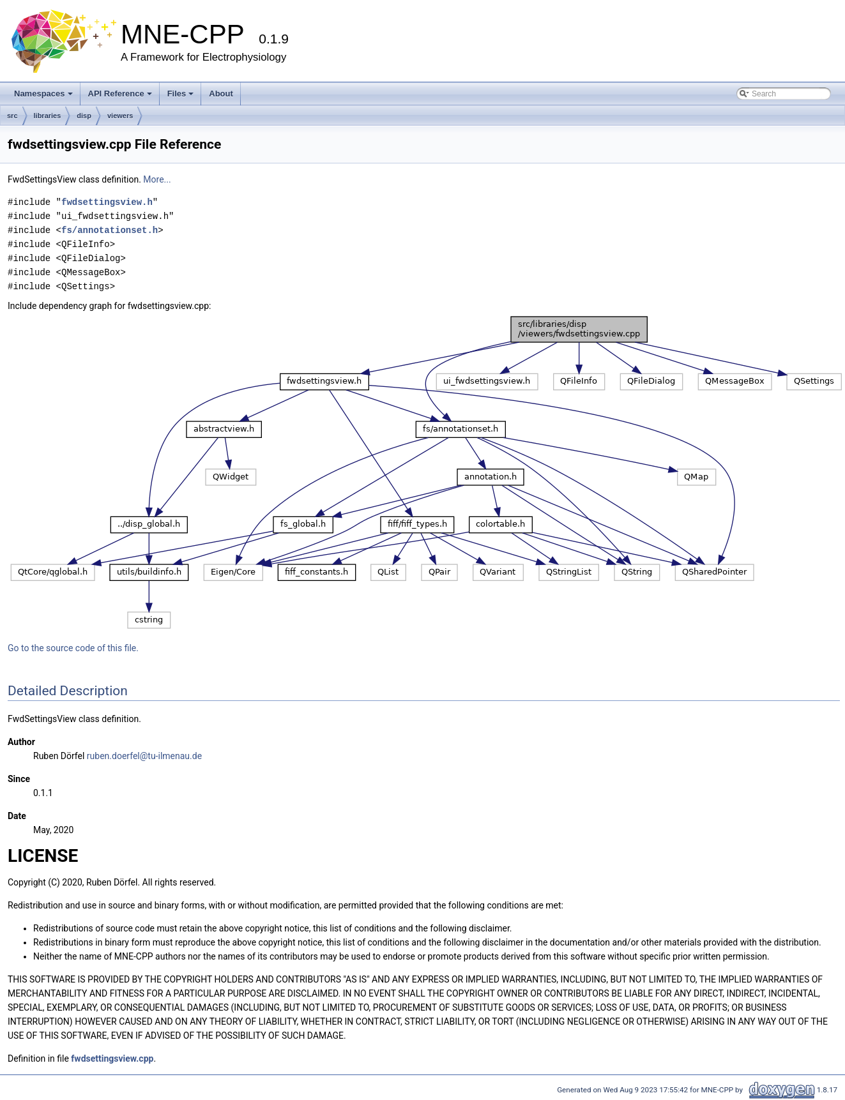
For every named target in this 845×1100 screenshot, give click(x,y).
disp (84, 115)
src (12, 115)
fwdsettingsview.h (107, 202)
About (221, 93)
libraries (47, 115)
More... (157, 179)
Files (180, 93)
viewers (120, 115)
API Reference (120, 93)
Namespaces (43, 93)
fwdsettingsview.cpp (112, 1058)
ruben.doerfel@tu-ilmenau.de (144, 756)
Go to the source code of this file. (73, 648)
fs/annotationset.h (109, 230)
